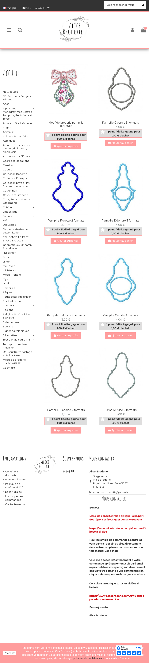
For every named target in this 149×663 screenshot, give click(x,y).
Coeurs (7, 169)
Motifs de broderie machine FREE (14, 361)
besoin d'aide (13, 491)
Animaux (8, 131)
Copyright (9, 367)
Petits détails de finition (17, 296)
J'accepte (9, 653)
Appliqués (9, 140)
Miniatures (9, 270)
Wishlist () (42, 8)
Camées (8, 165)
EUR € (26, 8)
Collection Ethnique (15, 178)
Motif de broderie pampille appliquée (65, 124)
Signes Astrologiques (16, 330)
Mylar (6, 279)
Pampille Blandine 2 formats (66, 410)
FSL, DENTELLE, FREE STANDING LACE (16, 239)
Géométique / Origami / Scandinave (17, 246)
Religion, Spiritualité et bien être (17, 316)
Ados (6, 103)
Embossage (10, 211)
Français (10, 8)
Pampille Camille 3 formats (120, 315)
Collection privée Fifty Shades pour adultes (16, 184)
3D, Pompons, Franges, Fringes (17, 98)
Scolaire (8, 326)
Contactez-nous (15, 504)
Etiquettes (9, 224)
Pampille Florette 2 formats (66, 220)
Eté (5, 220)
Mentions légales (15, 479)
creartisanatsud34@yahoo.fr (110, 492)
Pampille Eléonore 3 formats (120, 220)
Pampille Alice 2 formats (120, 410)
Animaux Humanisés (15, 136)
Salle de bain (11, 322)
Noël (6, 283)
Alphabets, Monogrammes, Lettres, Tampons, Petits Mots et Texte (17, 113)
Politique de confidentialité (14, 485)
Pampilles (9, 287)
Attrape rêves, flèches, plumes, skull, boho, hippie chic (16, 148)
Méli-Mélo (9, 265)
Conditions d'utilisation (12, 473)
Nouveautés (10, 91)
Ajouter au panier (65, 145)
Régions (8, 309)
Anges (7, 127)
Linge (6, 261)
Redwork (8, 305)
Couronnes (10, 190)
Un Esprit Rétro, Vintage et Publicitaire (17, 353)
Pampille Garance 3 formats (120, 122)
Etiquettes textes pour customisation (16, 231)
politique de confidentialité (89, 658)
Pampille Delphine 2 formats (66, 315)
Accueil (11, 73)
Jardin (6, 257)
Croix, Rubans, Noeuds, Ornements (17, 201)
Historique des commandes (14, 498)
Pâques (7, 292)
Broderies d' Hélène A (16, 156)
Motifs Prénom (12, 274)
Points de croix (12, 301)
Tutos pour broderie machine (15, 346)
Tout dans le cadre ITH (16, 339)
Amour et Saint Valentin (17, 123)
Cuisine (7, 207)
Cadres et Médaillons (16, 160)
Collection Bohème (15, 173)
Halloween (9, 252)
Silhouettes (10, 335)
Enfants (7, 216)
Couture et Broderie (15, 194)
